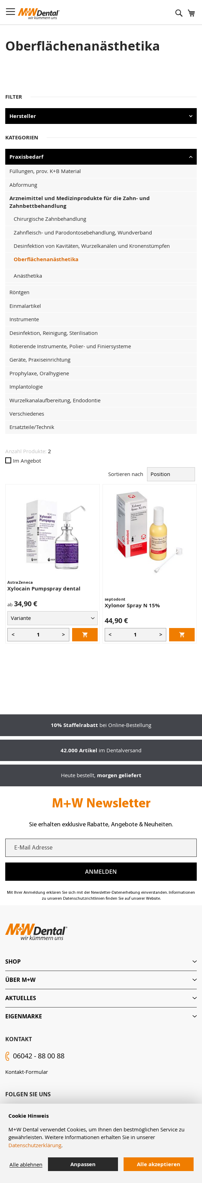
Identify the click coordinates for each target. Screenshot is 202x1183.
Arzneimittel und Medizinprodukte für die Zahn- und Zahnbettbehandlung (79, 201)
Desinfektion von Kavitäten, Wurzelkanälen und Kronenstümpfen (92, 245)
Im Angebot (23, 460)
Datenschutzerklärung (34, 1145)
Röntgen (19, 292)
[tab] (101, 961)
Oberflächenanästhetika (46, 259)
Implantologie (26, 386)
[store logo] (39, 13)
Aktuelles (20, 998)
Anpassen (83, 1164)
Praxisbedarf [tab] (26, 156)
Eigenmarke (23, 1016)
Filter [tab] (13, 96)
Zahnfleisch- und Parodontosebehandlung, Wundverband (83, 232)
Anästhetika (28, 275)
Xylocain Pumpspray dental (44, 588)
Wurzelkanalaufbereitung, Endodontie (54, 400)
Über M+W (20, 980)
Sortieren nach (125, 473)
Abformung (23, 184)
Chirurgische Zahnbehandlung (50, 218)
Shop (13, 961)
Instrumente (24, 319)
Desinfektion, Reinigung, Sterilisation (53, 332)
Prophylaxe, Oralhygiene (39, 373)
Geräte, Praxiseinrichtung (39, 359)
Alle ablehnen (25, 1164)
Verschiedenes (26, 413)
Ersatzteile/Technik (31, 426)
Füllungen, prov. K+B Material (45, 170)
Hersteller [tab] (22, 116)
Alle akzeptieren (158, 1164)
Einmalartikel (25, 305)
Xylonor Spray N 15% (132, 605)
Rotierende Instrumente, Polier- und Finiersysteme (70, 346)
